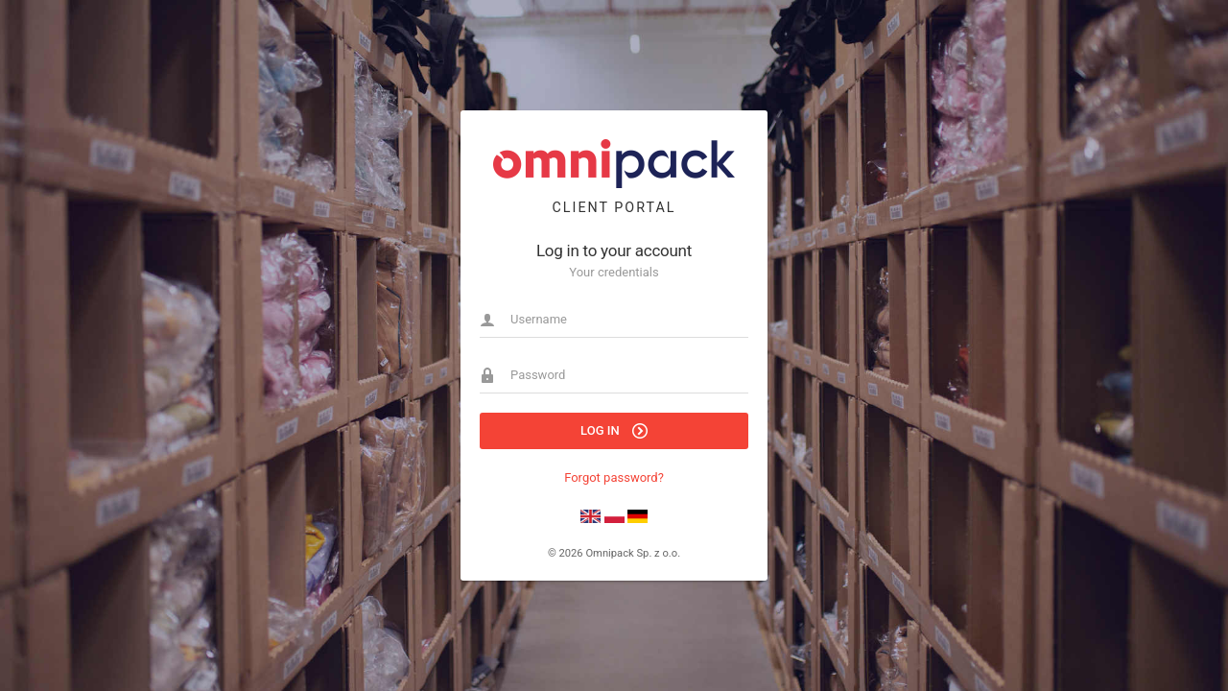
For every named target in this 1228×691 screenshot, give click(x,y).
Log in (614, 431)
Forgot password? (614, 477)
